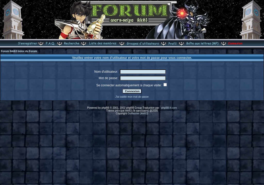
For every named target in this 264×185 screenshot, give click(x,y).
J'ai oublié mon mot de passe (131, 96)
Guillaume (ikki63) (138, 113)
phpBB (105, 107)
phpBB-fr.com (169, 107)
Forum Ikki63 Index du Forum (19, 51)
